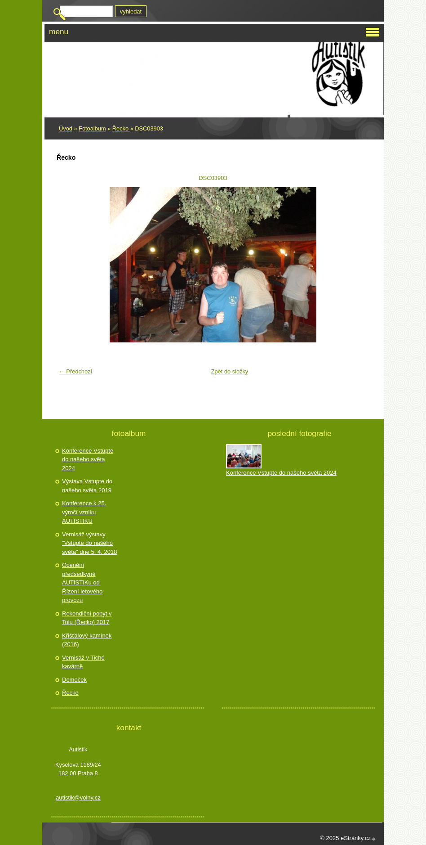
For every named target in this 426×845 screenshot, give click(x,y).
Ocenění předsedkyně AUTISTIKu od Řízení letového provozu (82, 582)
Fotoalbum (92, 128)
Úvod (65, 128)
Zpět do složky (229, 371)
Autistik (84, 53)
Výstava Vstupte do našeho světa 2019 (87, 486)
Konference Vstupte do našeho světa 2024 (87, 459)
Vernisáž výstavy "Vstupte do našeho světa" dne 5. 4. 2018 (89, 543)
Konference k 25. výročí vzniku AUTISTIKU (84, 512)
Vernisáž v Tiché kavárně (83, 662)
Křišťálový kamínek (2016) (86, 640)
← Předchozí (75, 371)
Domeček (74, 679)
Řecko (121, 128)
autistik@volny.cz (78, 797)
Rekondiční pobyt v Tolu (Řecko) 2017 (87, 618)
